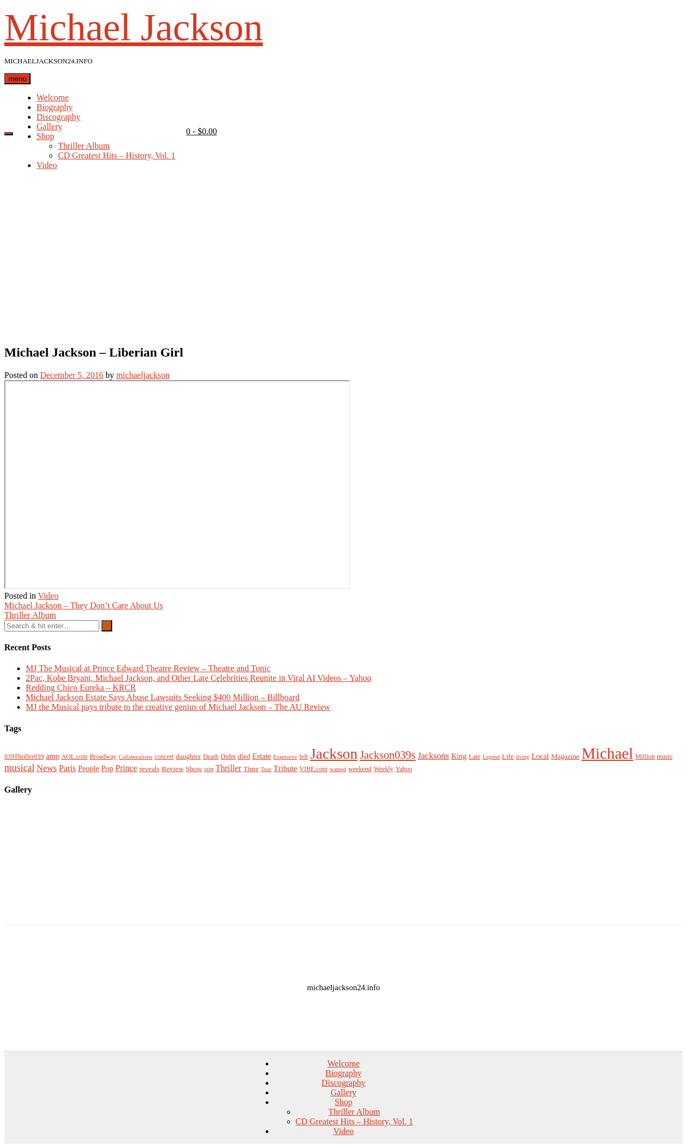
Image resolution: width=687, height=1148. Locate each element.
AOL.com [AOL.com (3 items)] (74, 756)
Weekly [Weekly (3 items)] (383, 769)
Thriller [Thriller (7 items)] (228, 768)
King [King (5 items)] (459, 756)
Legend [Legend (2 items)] (491, 757)
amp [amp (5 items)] (53, 756)
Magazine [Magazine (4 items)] (565, 756)
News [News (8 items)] (46, 768)
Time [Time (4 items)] (251, 769)
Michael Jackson (133, 27)
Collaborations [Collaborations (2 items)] (135, 757)
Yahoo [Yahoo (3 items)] (404, 769)
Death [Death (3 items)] (210, 756)
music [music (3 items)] (665, 756)
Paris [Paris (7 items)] (67, 768)
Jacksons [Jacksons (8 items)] (433, 756)
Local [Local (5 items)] (540, 756)
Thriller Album (83, 145)
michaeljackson (143, 375)
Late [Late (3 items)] (474, 756)
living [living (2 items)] (522, 757)
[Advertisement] (343, 259)
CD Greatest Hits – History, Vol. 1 (117, 155)
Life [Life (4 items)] (508, 756)
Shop (45, 136)
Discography (58, 116)
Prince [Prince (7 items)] (126, 768)
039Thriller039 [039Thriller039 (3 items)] (24, 756)
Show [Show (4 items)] (194, 769)
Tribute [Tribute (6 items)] (285, 768)
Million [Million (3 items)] (645, 756)
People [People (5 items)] (88, 768)
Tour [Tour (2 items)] (266, 769)
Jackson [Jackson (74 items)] (334, 753)
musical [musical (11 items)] (19, 767)
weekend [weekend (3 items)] (359, 769)
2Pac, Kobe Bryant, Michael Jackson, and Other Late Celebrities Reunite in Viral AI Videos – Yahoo (198, 677)
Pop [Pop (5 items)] (107, 768)
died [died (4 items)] (244, 756)
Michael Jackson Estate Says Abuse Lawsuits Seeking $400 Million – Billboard (162, 697)
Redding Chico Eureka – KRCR (81, 687)
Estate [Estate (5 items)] (261, 756)
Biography (54, 107)
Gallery (49, 126)
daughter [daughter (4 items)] (188, 756)
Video (46, 165)
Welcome (52, 97)
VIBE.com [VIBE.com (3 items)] (313, 769)
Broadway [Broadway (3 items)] (103, 756)
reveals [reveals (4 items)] (149, 769)
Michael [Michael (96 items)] (607, 753)
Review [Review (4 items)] (173, 769)
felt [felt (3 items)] (303, 756)
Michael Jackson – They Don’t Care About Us (83, 605)
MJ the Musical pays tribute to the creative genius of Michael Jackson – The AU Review (178, 706)
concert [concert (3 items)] (164, 756)
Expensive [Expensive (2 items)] (285, 757)
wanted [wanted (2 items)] (338, 769)
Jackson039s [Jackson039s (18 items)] (387, 755)
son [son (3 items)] (209, 769)
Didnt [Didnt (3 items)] (228, 756)
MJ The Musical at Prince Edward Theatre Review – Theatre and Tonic (148, 668)
